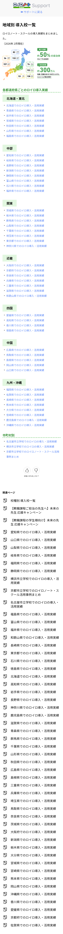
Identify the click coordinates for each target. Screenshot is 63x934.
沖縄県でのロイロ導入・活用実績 (25, 425)
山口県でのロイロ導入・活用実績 (25, 370)
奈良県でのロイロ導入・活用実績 (25, 275)
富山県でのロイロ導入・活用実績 (25, 180)
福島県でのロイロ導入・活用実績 (25, 136)
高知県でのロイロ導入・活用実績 (25, 320)
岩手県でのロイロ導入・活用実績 (25, 115)
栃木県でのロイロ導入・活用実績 (25, 215)
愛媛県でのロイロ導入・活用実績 (25, 315)
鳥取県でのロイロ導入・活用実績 (25, 355)
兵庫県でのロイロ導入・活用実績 (25, 280)
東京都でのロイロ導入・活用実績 (25, 241)
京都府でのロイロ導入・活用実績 (25, 270)
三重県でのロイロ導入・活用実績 (25, 285)
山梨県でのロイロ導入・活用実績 (25, 225)
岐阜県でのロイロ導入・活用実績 (25, 160)
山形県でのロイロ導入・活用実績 (25, 131)
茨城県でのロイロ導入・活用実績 (25, 210)
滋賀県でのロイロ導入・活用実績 (25, 290)
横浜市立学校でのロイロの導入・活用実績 (30, 446)
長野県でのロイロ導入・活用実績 (25, 165)
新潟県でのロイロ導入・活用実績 (25, 170)
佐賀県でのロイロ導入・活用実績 (25, 394)
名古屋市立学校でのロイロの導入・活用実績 (31, 441)
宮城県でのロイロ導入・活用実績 (25, 120)
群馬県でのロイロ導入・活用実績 (25, 220)
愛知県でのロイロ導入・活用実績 (25, 155)
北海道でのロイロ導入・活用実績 (25, 105)
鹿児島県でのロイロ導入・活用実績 (26, 420)
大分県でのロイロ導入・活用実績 (25, 410)
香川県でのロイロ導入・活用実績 (25, 325)
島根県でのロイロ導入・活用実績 (25, 360)
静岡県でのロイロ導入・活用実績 (25, 175)
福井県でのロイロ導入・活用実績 (25, 191)
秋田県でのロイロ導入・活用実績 (25, 125)
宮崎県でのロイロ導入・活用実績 (25, 415)
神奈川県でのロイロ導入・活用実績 (26, 246)
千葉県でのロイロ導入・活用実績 (25, 230)
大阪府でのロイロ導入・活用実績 (25, 265)
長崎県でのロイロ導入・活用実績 (25, 399)
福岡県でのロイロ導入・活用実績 (25, 389)
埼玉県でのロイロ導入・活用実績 (25, 235)
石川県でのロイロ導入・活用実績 (25, 185)
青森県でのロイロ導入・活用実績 (25, 110)
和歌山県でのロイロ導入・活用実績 (26, 295)
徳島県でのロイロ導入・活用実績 (25, 330)
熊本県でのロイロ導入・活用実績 (25, 404)
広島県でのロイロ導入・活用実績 (25, 350)
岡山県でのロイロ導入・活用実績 (25, 365)
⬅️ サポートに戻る (31, 12)
